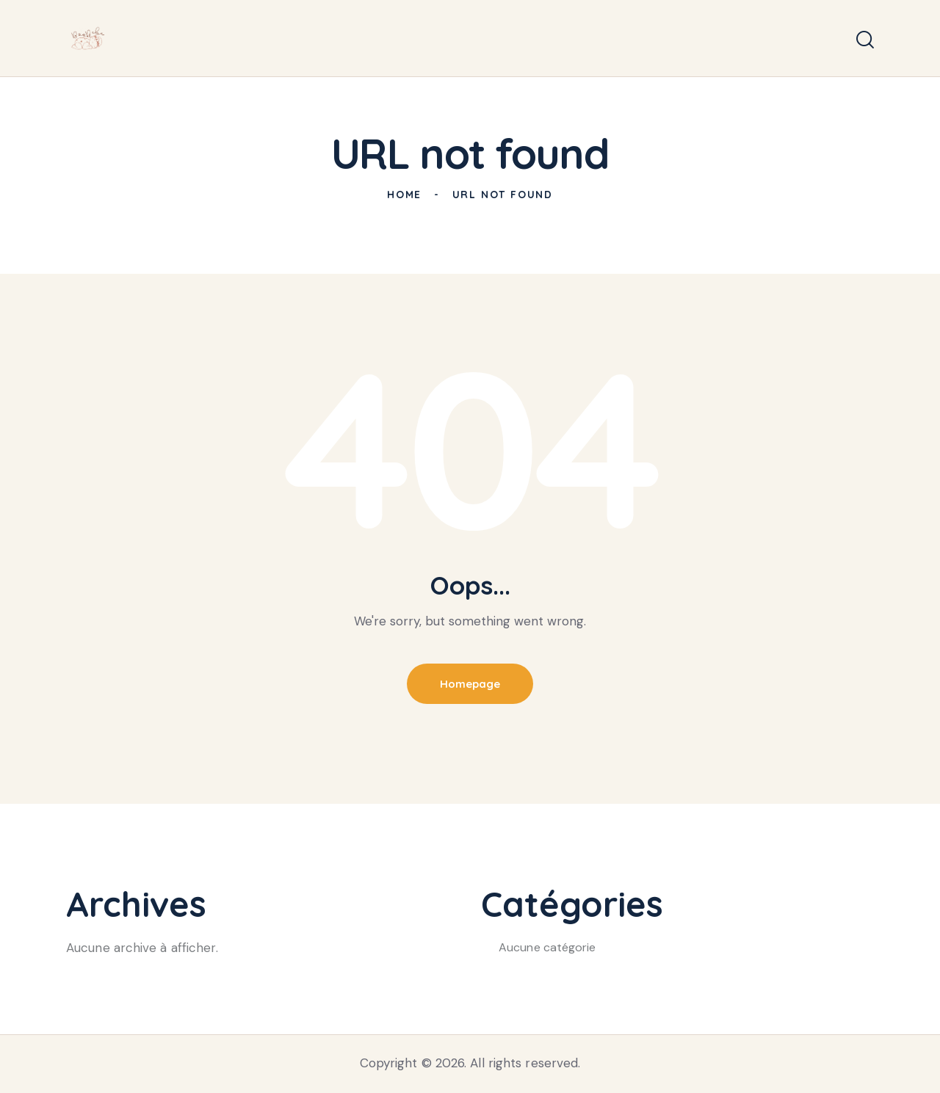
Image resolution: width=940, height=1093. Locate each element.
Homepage (470, 684)
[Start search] (865, 40)
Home (404, 194)
